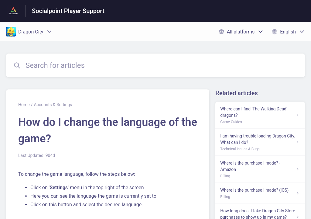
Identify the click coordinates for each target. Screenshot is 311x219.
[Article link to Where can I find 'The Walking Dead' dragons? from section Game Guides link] (260, 115)
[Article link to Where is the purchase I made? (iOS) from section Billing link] (260, 193)
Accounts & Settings (53, 104)
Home (24, 104)
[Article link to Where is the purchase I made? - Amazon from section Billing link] (260, 169)
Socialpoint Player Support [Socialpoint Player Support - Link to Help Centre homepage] (68, 11)
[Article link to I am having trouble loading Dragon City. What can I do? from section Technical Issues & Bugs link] (260, 142)
